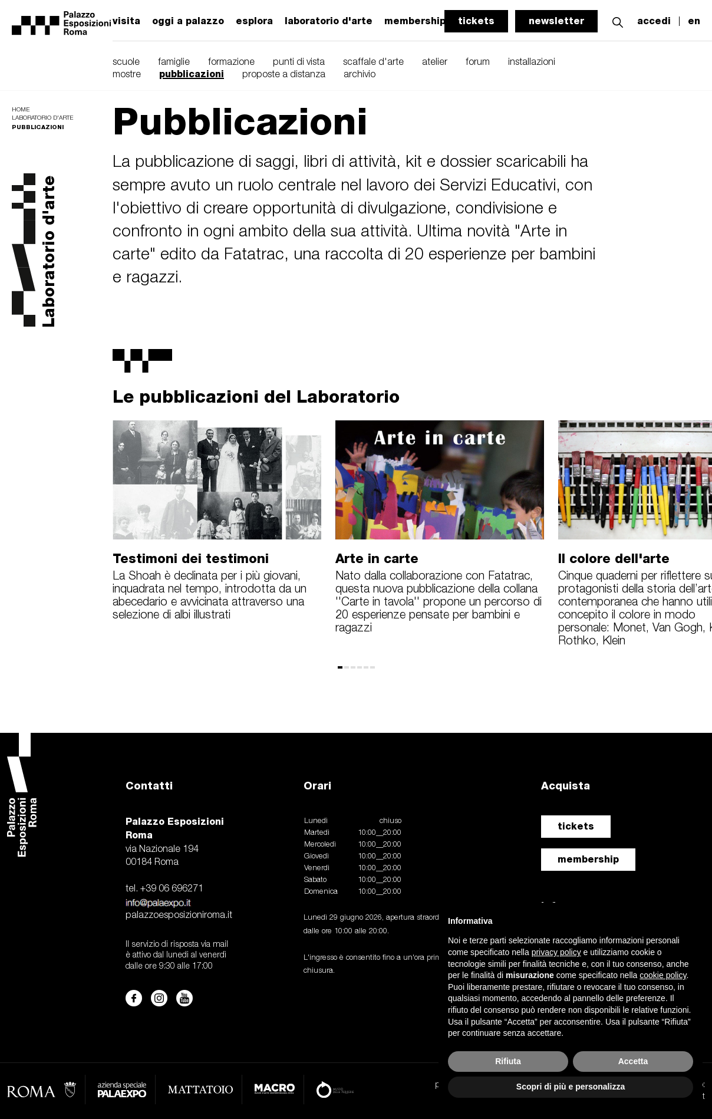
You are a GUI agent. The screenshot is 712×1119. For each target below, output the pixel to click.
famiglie (174, 62)
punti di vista (299, 62)
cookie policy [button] (663, 975)
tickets (476, 21)
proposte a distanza (283, 75)
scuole (126, 62)
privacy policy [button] (556, 952)
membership (588, 859)
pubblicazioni (191, 74)
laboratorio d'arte (329, 21)
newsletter (556, 21)
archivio (359, 75)
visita (126, 21)
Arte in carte (376, 558)
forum (478, 62)
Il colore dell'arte (614, 558)
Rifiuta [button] (508, 1061)
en (694, 21)
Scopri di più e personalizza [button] (570, 1086)
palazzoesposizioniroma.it (179, 915)
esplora (254, 21)
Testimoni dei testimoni (191, 558)
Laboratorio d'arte (42, 118)
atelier (434, 62)
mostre (127, 75)
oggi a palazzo (188, 21)
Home (20, 110)
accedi (654, 21)
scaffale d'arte (373, 62)
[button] (617, 21)
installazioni (531, 62)
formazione (231, 62)
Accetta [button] (633, 1061)
